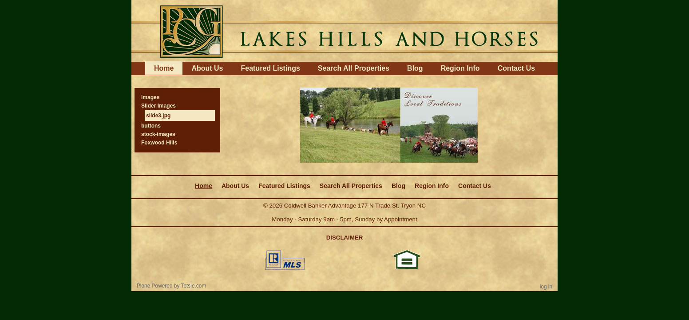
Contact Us (516, 68)
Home (164, 68)
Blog (415, 68)
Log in (546, 287)
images (150, 97)
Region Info (460, 68)
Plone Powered (155, 286)
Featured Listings (270, 68)
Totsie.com (193, 286)
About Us (207, 68)
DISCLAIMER (344, 237)
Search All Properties (353, 68)
